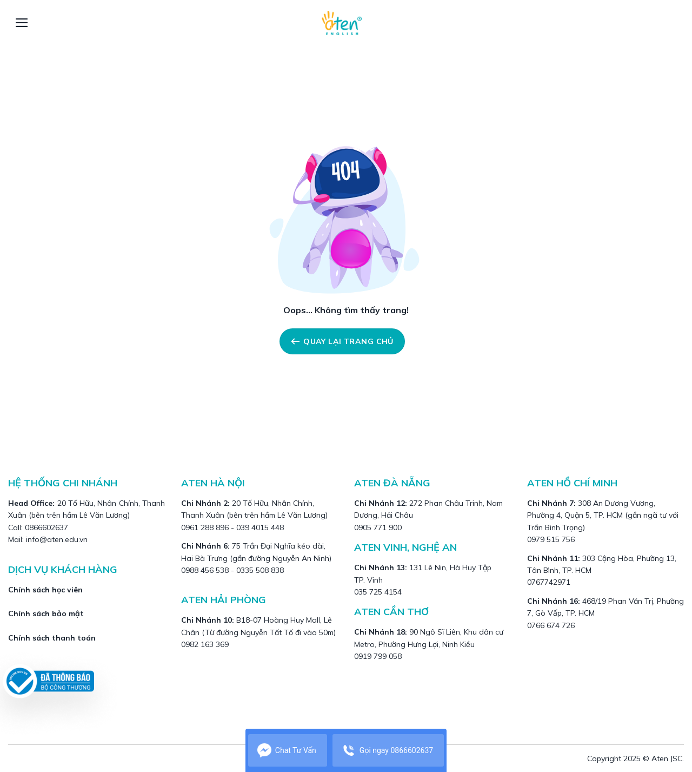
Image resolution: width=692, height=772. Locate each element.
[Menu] (22, 23)
